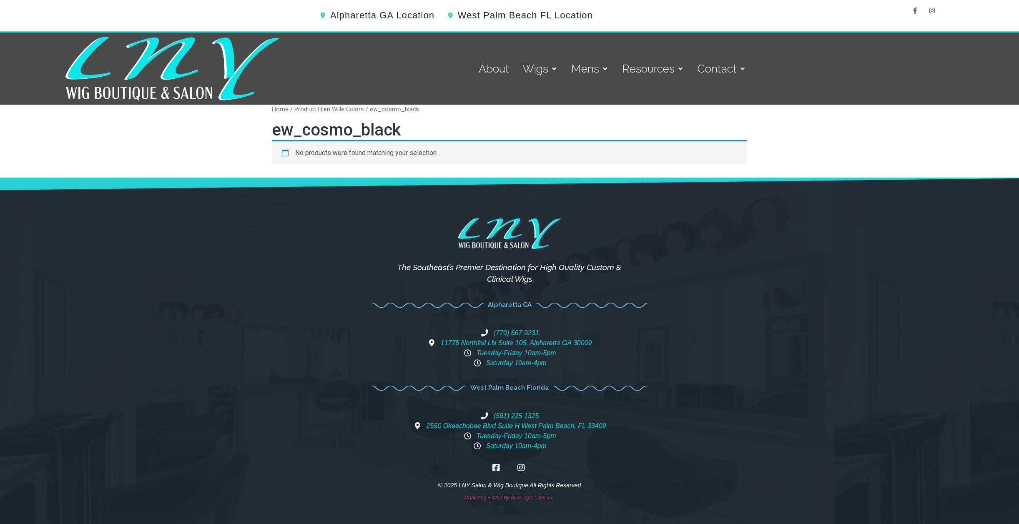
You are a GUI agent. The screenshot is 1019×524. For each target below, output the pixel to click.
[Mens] (590, 68)
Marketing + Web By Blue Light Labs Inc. (509, 498)
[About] (494, 68)
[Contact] (722, 68)
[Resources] (653, 68)
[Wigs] (540, 68)
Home (280, 109)
